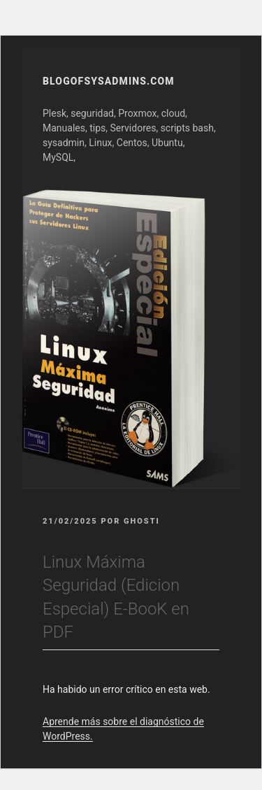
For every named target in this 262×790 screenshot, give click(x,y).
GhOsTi (142, 521)
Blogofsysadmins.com (109, 81)
